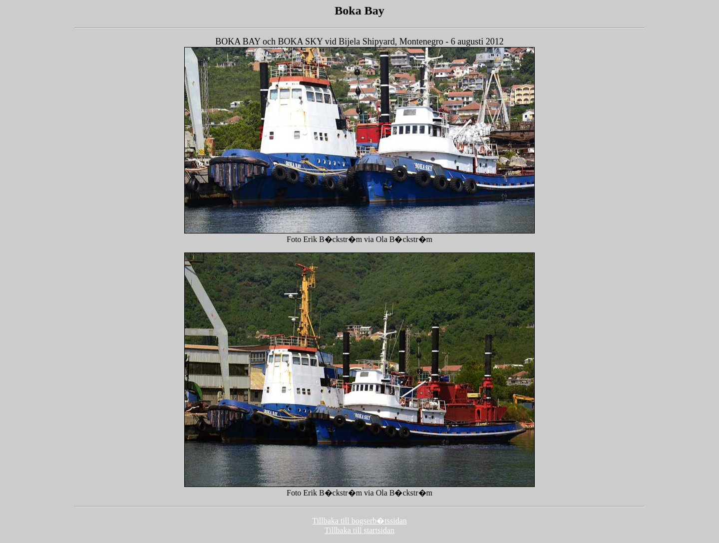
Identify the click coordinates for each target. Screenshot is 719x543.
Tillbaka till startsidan (359, 530)
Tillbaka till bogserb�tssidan (359, 520)
